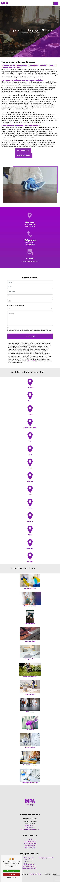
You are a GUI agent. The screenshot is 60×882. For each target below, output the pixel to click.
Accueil (30, 839)
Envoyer (32, 328)
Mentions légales (35, 874)
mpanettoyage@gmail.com (30, 829)
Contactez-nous (23, 148)
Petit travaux (29, 862)
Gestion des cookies (50, 874)
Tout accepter (11, 871)
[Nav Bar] (55, 3)
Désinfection (29, 860)
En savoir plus (23, 143)
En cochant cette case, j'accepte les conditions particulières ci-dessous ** (29, 322)
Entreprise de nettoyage (30, 843)
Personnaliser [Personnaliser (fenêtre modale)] (11, 878)
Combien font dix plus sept (15, 298)
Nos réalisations (30, 845)
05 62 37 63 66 (30, 243)
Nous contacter (30, 848)
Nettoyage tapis (29, 858)
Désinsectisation (29, 864)
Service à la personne (29, 866)
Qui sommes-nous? (30, 841)
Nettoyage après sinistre (46, 858)
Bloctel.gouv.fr (31, 353)
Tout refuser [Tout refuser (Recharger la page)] (11, 874)
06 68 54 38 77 (30, 245)
